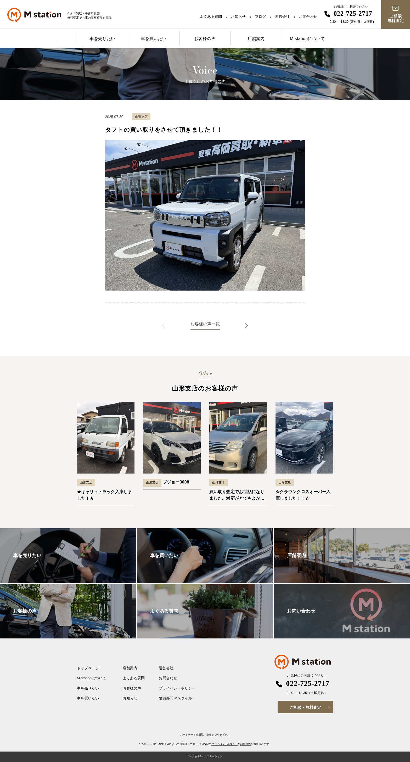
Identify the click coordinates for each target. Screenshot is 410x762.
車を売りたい (102, 38)
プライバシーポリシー (177, 688)
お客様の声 (205, 38)
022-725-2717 (353, 13)
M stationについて (307, 38)
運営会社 (282, 16)
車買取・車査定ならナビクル (213, 734)
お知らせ (238, 16)
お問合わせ (308, 16)
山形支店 (86, 482)
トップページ (88, 668)
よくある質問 (211, 16)
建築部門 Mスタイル (175, 698)
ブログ (260, 16)
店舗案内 (256, 38)
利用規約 (245, 744)
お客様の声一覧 (205, 324)
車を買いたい (153, 38)
